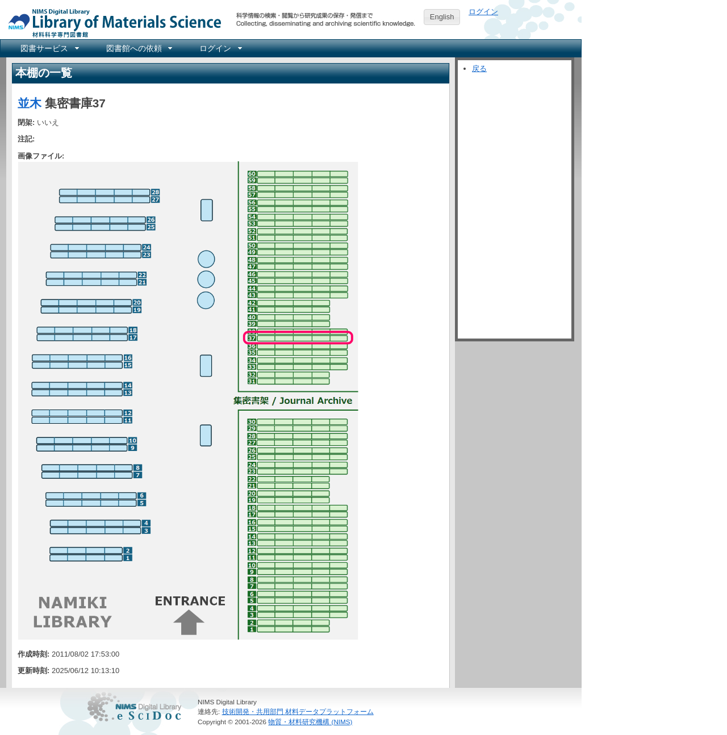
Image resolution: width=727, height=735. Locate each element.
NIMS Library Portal (111, 22)
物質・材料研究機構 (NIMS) (310, 721)
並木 (29, 103)
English (442, 16)
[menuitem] (49, 48)
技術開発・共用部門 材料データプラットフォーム (298, 711)
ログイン (483, 11)
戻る (479, 68)
